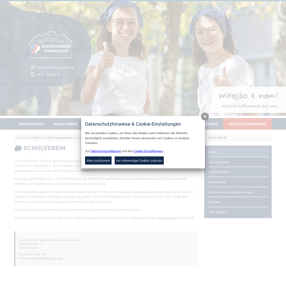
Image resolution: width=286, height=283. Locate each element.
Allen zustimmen (98, 160)
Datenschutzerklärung (105, 151)
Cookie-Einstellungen (148, 151)
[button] (205, 116)
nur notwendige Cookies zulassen (139, 160)
